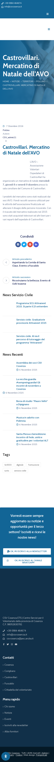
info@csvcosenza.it (13, 6)
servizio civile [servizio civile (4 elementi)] (20, 471)
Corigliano (9, 671)
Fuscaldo (9, 683)
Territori (27, 81)
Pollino (40, 81)
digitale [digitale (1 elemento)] (19, 465)
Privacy (10, 755)
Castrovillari (10, 677)
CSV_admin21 (9, 137)
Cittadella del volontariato (18, 689)
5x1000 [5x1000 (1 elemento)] (8, 465)
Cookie (19, 755)
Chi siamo (9, 706)
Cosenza (9, 664)
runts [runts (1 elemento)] (6, 471)
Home (6, 81)
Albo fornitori (11, 731)
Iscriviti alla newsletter (16, 725)
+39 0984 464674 (12, 3)
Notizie (16, 81)
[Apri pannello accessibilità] (5, 756)
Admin (45, 753)
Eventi (7, 719)
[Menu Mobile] (47, 14)
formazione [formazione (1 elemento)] (33, 465)
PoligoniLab (41, 755)
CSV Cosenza (13, 753)
